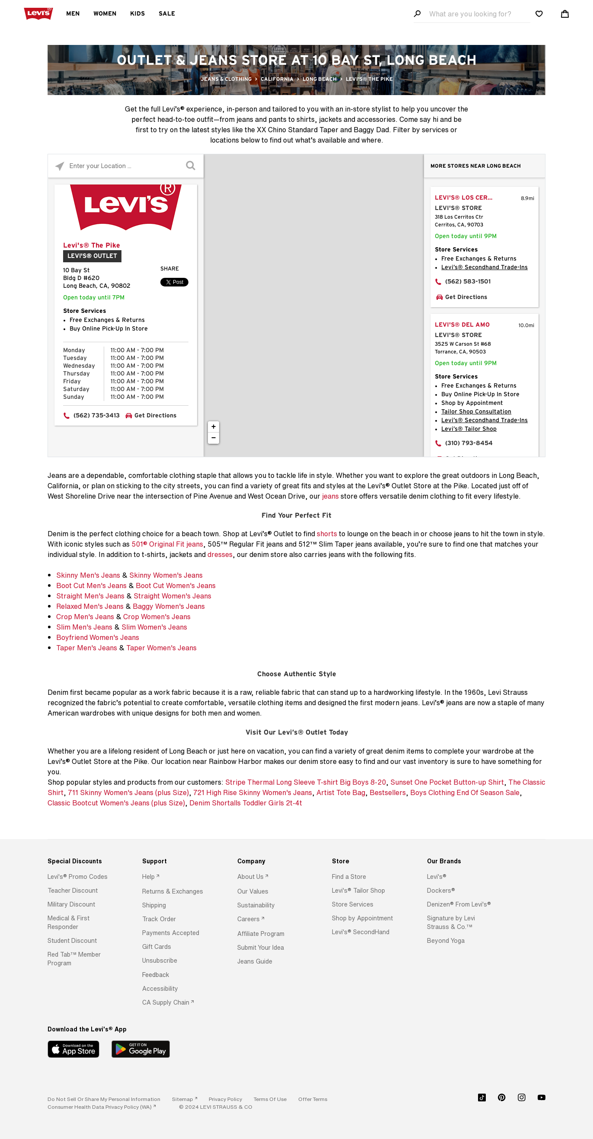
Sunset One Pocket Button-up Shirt (447, 782)
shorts (327, 533)
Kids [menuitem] (137, 14)
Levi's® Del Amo (462, 325)
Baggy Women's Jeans (169, 606)
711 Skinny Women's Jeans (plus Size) (128, 792)
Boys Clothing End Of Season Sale (465, 792)
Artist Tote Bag (340, 792)
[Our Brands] (462, 861)
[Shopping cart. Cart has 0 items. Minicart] (565, 13)
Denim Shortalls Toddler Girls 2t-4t (245, 803)
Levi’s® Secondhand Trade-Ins (484, 267)
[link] (184, 1099)
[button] (78, 876)
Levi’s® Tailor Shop (469, 429)
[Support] (178, 861)
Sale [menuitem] (167, 14)
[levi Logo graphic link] (38, 13)
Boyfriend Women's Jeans (97, 637)
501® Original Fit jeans (167, 544)
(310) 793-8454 (469, 443)
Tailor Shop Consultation (476, 412)
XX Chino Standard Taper (297, 129)
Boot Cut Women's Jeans (176, 585)
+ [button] (213, 427)
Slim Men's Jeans (84, 627)
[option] (83, 876)
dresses (220, 554)
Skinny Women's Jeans (166, 575)
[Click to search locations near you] (60, 166)
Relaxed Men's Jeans (90, 606)
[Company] (273, 861)
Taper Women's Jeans (161, 648)
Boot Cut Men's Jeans (91, 585)
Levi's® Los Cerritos (470, 198)
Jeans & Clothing (226, 79)
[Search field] (472, 14)
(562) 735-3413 (96, 416)
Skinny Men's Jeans (88, 575)
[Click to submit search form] (192, 166)
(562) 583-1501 (468, 282)
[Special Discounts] (83, 861)
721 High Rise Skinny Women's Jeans (252, 792)
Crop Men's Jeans (85, 616)
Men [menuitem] (73, 14)
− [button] (213, 438)
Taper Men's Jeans (86, 648)
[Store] (367, 861)
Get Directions (155, 416)
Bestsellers (388, 792)
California (277, 79)
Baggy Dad (371, 129)
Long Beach (320, 79)
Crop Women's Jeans (157, 616)
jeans (330, 496)
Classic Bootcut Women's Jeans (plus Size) (116, 803)
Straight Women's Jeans (172, 596)
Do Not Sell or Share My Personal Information (104, 1099)
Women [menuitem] (104, 14)
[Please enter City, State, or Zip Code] (126, 165)
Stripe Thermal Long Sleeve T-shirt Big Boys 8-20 (305, 782)
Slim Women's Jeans (154, 627)
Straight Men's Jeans (90, 596)
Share (169, 269)
